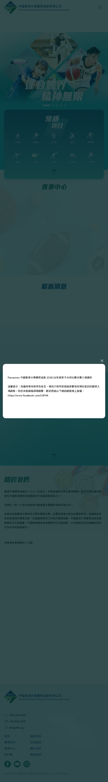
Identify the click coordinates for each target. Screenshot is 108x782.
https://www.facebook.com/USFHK (28, 395)
